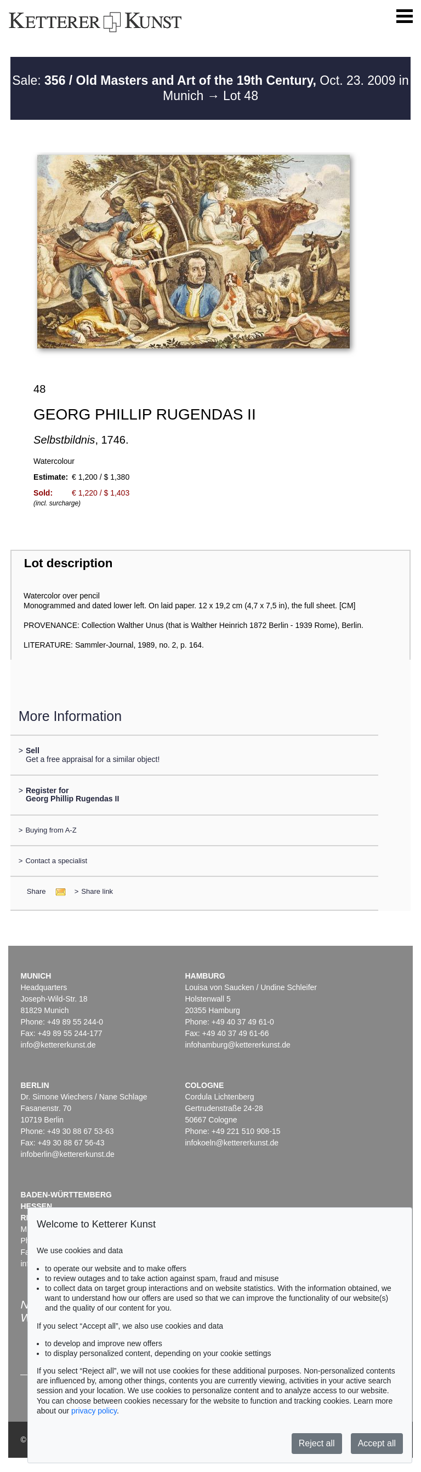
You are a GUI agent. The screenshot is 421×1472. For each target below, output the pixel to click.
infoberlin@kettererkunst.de (67, 1154)
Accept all (377, 1443)
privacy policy (94, 1410)
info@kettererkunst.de (57, 1044)
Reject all (317, 1443)
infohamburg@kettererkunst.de (237, 1044)
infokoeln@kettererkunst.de (231, 1142)
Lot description (68, 563)
